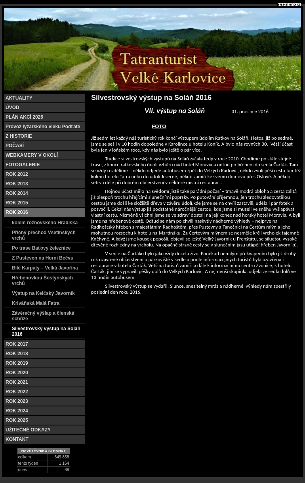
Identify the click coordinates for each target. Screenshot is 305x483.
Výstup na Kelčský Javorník (43, 293)
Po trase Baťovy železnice (41, 248)
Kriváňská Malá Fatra (35, 303)
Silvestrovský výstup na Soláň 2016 (46, 331)
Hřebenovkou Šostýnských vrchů (42, 280)
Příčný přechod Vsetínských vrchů (44, 235)
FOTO (159, 126)
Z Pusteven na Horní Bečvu (42, 258)
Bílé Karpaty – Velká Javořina (45, 268)
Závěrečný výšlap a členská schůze (43, 315)
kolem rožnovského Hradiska (45, 222)
